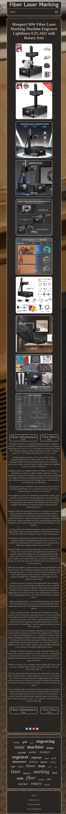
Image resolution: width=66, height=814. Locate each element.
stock (31, 743)
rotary (36, 783)
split (24, 742)
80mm (30, 766)
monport (45, 752)
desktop (33, 761)
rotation (16, 743)
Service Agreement (34, 809)
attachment (19, 761)
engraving (45, 741)
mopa (50, 747)
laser (15, 771)
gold (54, 758)
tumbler (33, 752)
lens (55, 767)
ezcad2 (47, 785)
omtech (43, 762)
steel (54, 772)
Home (34, 795)
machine (35, 746)
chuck (20, 766)
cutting (53, 762)
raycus (36, 757)
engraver (20, 756)
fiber (30, 777)
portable (22, 752)
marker (23, 784)
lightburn (27, 773)
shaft (41, 766)
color (49, 779)
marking (41, 771)
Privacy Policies (34, 804)
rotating (41, 780)
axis (20, 778)
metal (19, 747)
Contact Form (34, 800)
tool (13, 766)
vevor (47, 758)
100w (50, 767)
